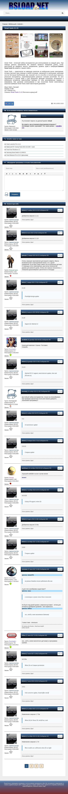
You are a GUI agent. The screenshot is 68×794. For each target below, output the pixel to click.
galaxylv (24, 255)
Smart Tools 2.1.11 (17, 92)
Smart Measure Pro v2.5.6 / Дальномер (17, 155)
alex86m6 (24, 339)
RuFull (24, 210)
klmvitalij (24, 391)
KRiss (23, 635)
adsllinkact (25, 468)
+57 (9, 103)
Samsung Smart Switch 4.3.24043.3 (16, 152)
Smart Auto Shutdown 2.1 (13, 149)
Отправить (15, 194)
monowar (24, 569)
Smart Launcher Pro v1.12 (13, 144)
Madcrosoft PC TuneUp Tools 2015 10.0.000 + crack (20, 147)
